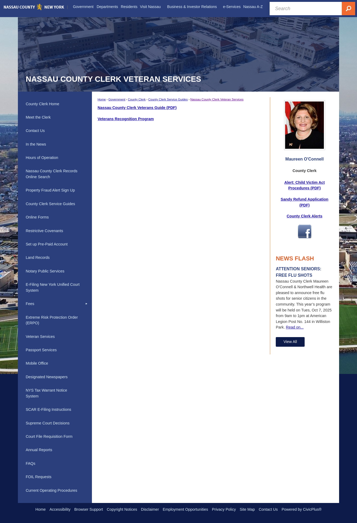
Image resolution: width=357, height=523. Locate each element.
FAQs (30, 463)
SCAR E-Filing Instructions (48, 409)
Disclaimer (150, 509)
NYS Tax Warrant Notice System (46, 393)
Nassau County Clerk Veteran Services (216, 99)
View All (290, 341)
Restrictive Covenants (44, 231)
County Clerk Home (42, 104)
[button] (86, 304)
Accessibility (59, 509)
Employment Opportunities (185, 509)
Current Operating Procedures (51, 490)
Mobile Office (37, 363)
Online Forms (37, 217)
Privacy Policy (224, 509)
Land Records (38, 257)
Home (102, 99)
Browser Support (88, 509)
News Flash (295, 258)
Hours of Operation (42, 157)
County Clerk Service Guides (168, 99)
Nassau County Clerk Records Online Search (51, 174)
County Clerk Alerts (305, 216)
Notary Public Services (45, 271)
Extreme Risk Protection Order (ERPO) (52, 320)
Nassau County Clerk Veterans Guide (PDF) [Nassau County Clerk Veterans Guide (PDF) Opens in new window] (137, 108)
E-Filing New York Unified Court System (53, 287)
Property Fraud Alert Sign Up (50, 190)
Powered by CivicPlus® (302, 509)
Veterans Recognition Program (126, 119)
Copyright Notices (122, 509)
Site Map (247, 509)
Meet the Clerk (38, 117)
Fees (30, 304)
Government (116, 99)
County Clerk (137, 99)
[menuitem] (83, 7)
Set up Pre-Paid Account (47, 244)
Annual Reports (39, 450)
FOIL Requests (38, 477)
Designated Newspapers (47, 377)
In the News (36, 144)
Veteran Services (40, 336)
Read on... (295, 327)
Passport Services (41, 350)
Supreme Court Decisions (47, 423)
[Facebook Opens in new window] (305, 235)
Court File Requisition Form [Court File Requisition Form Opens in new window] (49, 436)
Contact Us (35, 130)
